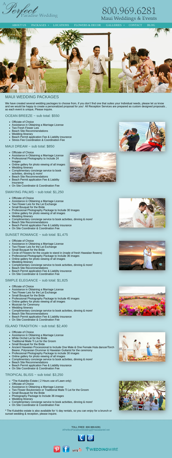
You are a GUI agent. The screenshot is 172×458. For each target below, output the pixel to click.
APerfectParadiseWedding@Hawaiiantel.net (86, 429)
